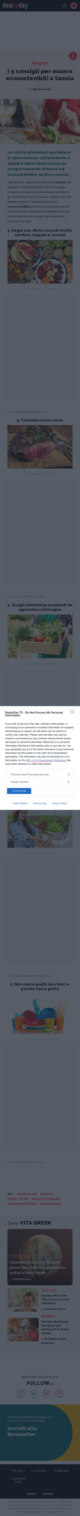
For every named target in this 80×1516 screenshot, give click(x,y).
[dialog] (40, 758)
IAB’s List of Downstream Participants (46, 760)
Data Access (40, 803)
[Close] (73, 713)
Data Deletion (20, 803)
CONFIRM (19, 791)
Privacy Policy (59, 803)
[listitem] (40, 774)
